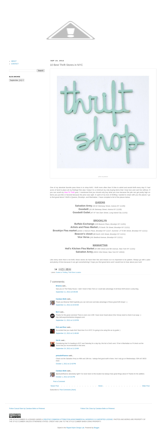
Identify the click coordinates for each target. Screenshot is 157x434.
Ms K (58, 312)
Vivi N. (58, 340)
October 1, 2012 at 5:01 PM (65, 377)
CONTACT (15, 64)
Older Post (146, 386)
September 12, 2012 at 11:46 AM (67, 333)
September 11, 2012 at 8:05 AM (67, 292)
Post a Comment (59, 381)
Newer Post (55, 386)
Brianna (59, 286)
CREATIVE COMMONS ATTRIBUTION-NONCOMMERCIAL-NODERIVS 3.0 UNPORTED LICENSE (78, 419)
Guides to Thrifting (62, 272)
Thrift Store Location (74, 272)
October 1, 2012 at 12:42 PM (66, 364)
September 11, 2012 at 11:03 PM (67, 320)
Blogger (96, 428)
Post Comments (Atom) (68, 390)
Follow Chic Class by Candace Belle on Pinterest (98, 408)
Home (100, 386)
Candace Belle (61, 299)
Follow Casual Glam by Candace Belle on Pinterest (27, 408)
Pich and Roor (61, 327)
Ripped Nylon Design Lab (75, 428)
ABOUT (13, 61)
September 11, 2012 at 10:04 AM (67, 305)
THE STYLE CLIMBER (17, 419)
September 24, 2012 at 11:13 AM (67, 348)
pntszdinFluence (62, 356)
